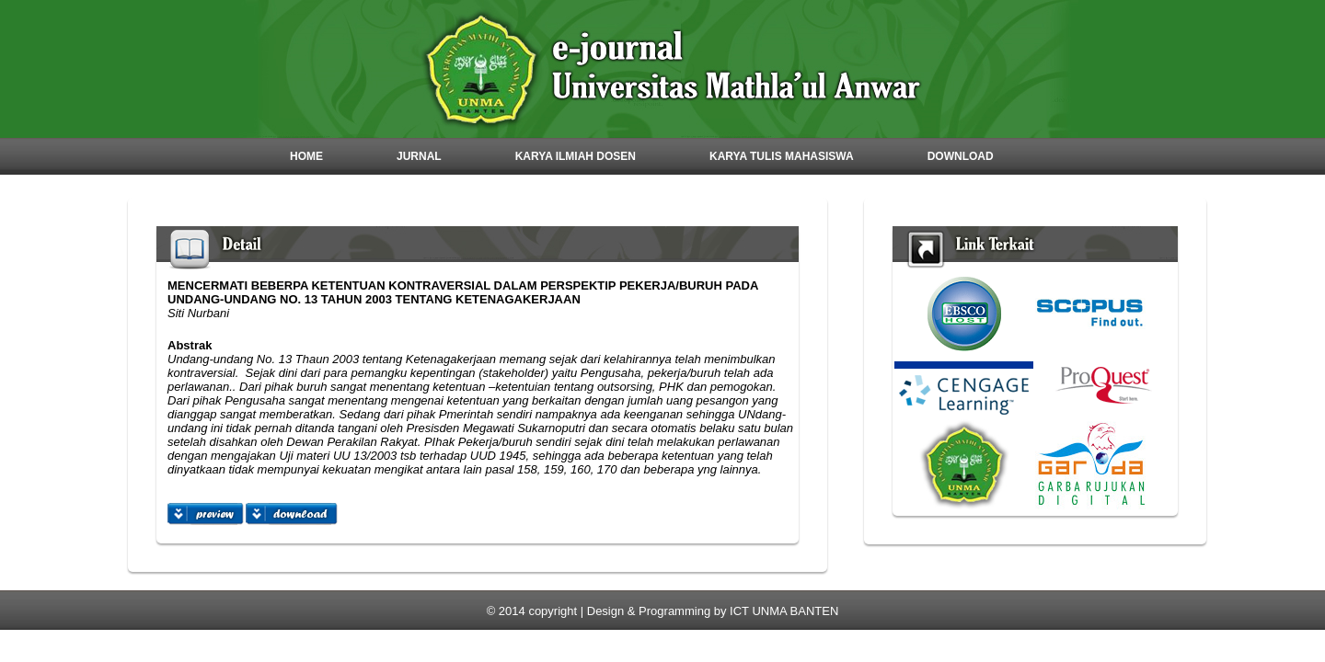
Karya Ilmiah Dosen (575, 156)
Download (961, 156)
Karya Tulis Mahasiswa (781, 156)
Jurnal (419, 156)
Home (306, 156)
